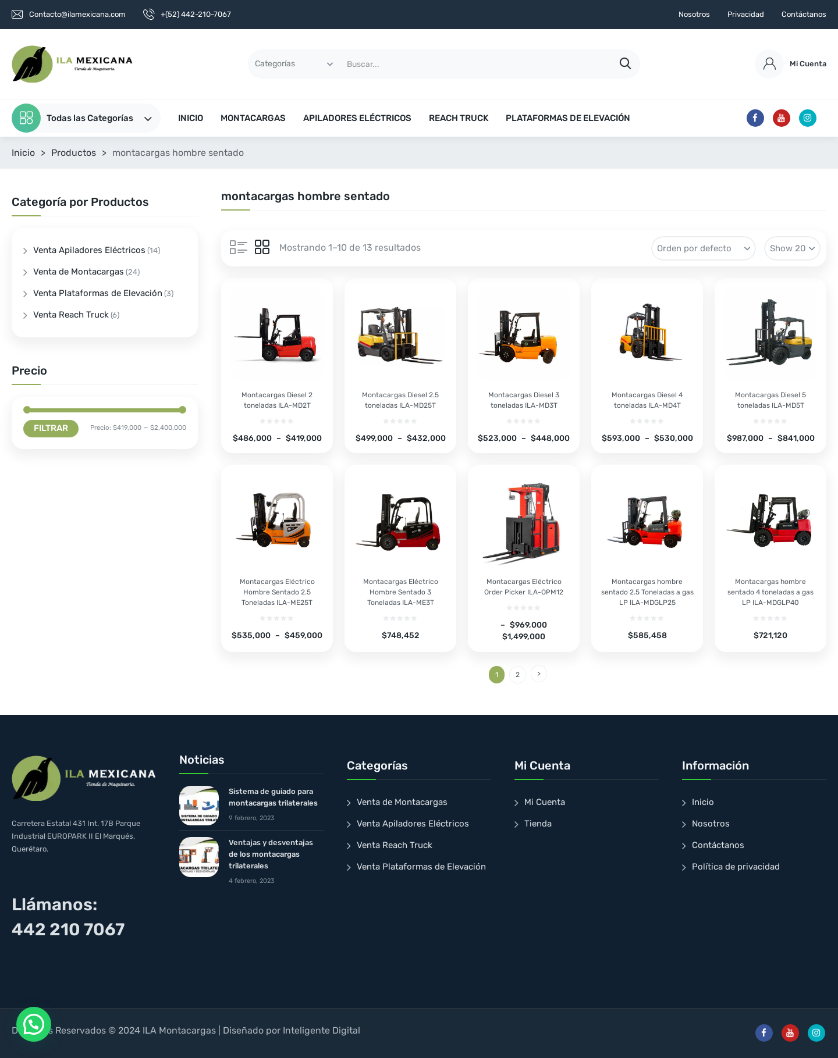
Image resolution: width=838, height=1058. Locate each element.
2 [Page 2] (518, 675)
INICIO (190, 118)
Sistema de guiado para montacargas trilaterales (273, 797)
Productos (73, 152)
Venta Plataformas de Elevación (97, 293)
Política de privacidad (736, 866)
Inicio (23, 152)
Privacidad (745, 14)
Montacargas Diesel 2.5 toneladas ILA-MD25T (400, 400)
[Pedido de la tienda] (703, 248)
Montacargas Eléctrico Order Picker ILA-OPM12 (523, 587)
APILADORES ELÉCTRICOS (357, 118)
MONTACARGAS (253, 118)
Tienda (538, 823)
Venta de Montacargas (78, 271)
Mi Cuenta (544, 802)
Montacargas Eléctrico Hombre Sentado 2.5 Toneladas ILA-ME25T (277, 592)
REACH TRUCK (458, 118)
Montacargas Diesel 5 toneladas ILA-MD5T (770, 400)
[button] (33, 1024)
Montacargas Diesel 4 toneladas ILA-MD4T (647, 400)
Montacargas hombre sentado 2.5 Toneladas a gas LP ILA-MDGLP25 (647, 592)
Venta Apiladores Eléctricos (89, 250)
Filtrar (51, 428)
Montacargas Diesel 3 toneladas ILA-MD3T (523, 400)
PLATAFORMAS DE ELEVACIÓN (568, 118)
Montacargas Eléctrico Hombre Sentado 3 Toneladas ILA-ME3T (400, 592)
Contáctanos (804, 14)
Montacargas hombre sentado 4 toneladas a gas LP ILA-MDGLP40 (770, 592)
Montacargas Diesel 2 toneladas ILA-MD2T (277, 400)
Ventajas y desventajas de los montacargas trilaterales (271, 854)
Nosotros (694, 14)
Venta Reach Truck (71, 314)
